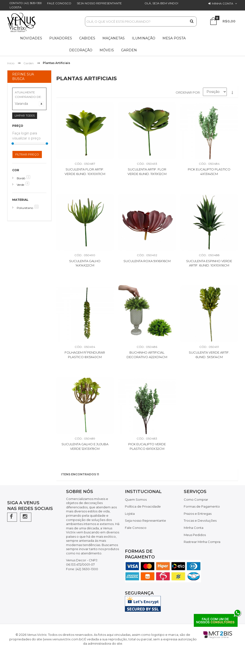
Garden (28, 63)
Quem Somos (136, 499)
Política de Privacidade (143, 506)
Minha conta (222, 3)
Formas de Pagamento (202, 506)
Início (10, 63)
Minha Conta (193, 528)
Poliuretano (25, 208)
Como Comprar (196, 499)
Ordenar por (188, 92)
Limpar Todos (25, 115)
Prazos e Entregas (198, 513)
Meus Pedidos (195, 535)
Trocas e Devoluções (200, 520)
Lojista (16, 7)
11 (36, 206)
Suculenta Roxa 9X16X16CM (147, 261)
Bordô (21, 178)
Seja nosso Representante (99, 3)
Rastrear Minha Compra (202, 542)
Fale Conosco (59, 3)
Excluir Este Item (41, 103)
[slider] (12, 143)
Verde (20, 184)
